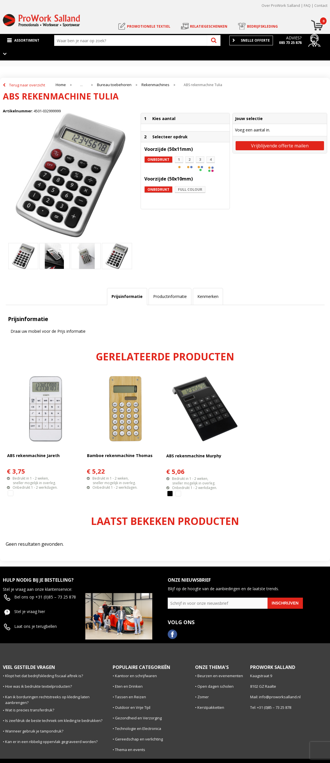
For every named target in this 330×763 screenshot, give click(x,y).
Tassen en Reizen (130, 696)
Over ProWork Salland (281, 5)
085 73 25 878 (290, 42)
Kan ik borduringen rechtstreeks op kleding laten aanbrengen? (47, 699)
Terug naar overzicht (27, 85)
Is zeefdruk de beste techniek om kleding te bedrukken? (53, 720)
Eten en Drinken (129, 686)
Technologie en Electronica (138, 728)
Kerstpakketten (210, 707)
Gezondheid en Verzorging (138, 718)
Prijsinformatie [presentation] (127, 296)
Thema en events (130, 749)
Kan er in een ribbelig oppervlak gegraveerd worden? (51, 741)
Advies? (293, 37)
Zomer (203, 696)
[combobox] (132, 40)
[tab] (127, 296)
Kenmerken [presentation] (207, 296)
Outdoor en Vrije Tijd (132, 707)
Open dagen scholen (215, 686)
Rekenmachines (155, 85)
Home (61, 85)
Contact (320, 5)
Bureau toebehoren (114, 85)
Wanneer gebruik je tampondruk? (34, 731)
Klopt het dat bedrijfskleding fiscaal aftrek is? (44, 675)
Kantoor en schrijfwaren (136, 675)
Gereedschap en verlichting (139, 739)
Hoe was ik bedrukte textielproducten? (38, 686)
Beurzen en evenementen (220, 675)
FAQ (307, 5)
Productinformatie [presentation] (170, 296)
